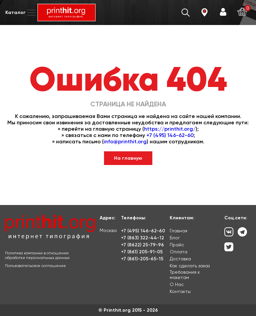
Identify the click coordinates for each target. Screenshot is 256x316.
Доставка (180, 258)
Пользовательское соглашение (35, 265)
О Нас (177, 284)
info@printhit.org (125, 141)
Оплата (178, 251)
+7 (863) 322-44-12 (142, 238)
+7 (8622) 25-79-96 (142, 245)
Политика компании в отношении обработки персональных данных (37, 255)
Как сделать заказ (190, 265)
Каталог (21, 12)
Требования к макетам (185, 274)
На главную (128, 158)
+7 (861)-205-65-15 (142, 259)
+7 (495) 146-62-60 (170, 135)
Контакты (180, 291)
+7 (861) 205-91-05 (142, 252)
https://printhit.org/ (170, 129)
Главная (178, 230)
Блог (175, 237)
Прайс (177, 244)
